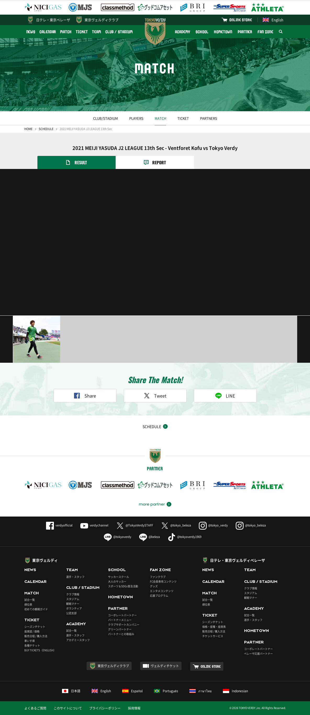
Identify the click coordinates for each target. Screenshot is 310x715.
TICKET (82, 32)
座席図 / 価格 (32, 631)
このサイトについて (68, 708)
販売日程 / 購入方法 (35, 636)
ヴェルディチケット (165, 666)
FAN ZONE (265, 32)
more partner (152, 504)
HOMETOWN (223, 32)
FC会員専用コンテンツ (163, 581)
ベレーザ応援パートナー (258, 653)
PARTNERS (208, 118)
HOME (28, 129)
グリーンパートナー (120, 629)
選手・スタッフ (75, 577)
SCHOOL (202, 32)
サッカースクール (118, 577)
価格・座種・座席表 (214, 627)
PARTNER (245, 32)
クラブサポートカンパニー (123, 624)
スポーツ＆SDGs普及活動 (123, 586)
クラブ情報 (72, 594)
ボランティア (74, 608)
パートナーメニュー (120, 620)
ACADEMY (182, 32)
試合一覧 (29, 600)
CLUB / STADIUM (119, 32)
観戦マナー (72, 604)
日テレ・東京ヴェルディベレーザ (237, 560)
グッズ (154, 586)
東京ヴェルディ (45, 560)
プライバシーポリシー (105, 708)
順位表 (28, 604)
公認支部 (71, 613)
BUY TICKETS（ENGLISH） (40, 650)
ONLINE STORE (240, 20)
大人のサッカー (117, 581)
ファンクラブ (158, 577)
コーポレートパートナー (122, 615)
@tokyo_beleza (176, 525)
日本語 (71, 691)
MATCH (66, 32)
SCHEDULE (46, 129)
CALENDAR (48, 32)
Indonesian (235, 691)
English (273, 19)
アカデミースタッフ (78, 640)
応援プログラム (159, 595)
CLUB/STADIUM (105, 118)
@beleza (149, 537)
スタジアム (72, 599)
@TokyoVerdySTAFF (134, 525)
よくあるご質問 (35, 708)
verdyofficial (59, 525)
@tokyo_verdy (213, 525)
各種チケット (32, 645)
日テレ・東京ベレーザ (53, 19)
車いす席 (29, 641)
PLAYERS (136, 118)
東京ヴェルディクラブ (101, 19)
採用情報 (134, 708)
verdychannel (94, 525)
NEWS (31, 32)
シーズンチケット (34, 627)
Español (132, 691)
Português (166, 691)
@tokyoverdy (117, 537)
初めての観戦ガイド (36, 609)
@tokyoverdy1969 (184, 537)
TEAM (96, 32)
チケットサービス (212, 636)
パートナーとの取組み (121, 634)
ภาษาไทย (200, 691)
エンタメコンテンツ (161, 591)
